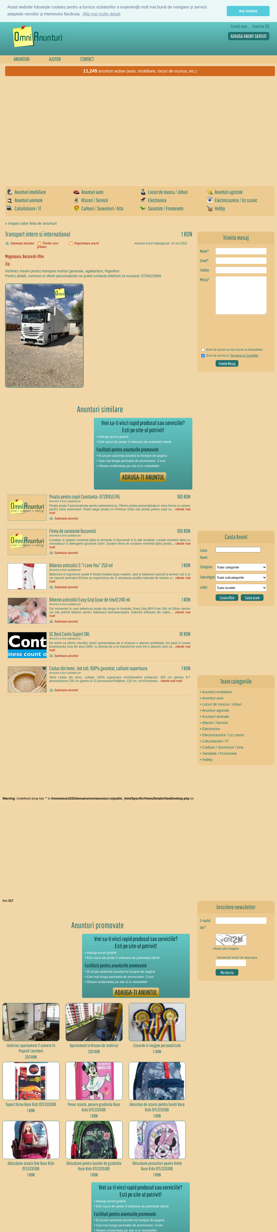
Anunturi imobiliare (26, 192)
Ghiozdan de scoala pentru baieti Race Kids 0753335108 (157, 1107)
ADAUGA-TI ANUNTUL (143, 477)
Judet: (204, 587)
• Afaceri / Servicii (214, 723)
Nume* (204, 251)
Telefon (204, 270)
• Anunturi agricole (214, 710)
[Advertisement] (51, 129)
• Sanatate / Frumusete (218, 753)
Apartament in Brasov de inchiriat (94, 1045)
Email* (204, 260)
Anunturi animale (25, 200)
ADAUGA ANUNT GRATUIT (249, 36)
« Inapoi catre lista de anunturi (31, 223)
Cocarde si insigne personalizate (157, 1045)
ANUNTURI (21, 59)
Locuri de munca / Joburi (164, 192)
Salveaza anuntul (22, 243)
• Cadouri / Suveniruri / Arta (221, 747)
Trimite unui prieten (47, 245)
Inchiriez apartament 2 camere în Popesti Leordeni (31, 1048)
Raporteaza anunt (86, 243)
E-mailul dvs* (205, 924)
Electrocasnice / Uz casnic (232, 200)
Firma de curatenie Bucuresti (72, 531)
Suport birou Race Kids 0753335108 (31, 1104)
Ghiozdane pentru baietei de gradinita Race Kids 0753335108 (93, 1166)
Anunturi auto (88, 192)
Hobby (216, 208)
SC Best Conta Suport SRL (69, 634)
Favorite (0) (260, 26)
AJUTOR (55, 59)
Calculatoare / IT (24, 208)
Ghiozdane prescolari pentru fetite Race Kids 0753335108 (157, 1166)
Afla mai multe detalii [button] (102, 14)
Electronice (153, 200)
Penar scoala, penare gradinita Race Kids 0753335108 (94, 1107)
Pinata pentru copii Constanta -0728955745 (84, 496)
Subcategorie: (207, 577)
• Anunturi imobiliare (216, 692)
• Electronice (210, 729)
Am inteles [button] (248, 11)
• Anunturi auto (211, 698)
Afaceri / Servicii (90, 200)
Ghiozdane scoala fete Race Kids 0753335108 (31, 1166)
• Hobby (206, 760)
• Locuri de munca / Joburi (221, 704)
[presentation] (230, 333)
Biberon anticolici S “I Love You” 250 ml (81, 565)
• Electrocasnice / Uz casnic (222, 735)
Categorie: (206, 566)
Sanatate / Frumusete (161, 208)
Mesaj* (204, 279)
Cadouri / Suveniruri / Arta (98, 208)
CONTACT (87, 59)
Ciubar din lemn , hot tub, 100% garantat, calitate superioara (98, 668)
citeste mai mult (171, 681)
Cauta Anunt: (204, 554)
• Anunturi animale (214, 717)
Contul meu (239, 26)
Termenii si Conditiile (244, 355)
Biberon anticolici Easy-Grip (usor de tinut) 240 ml (89, 599)
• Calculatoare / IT (214, 741)
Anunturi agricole (225, 192)
